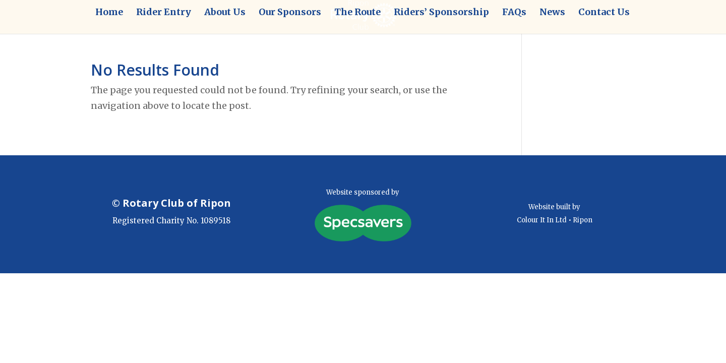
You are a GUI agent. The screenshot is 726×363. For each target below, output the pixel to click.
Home (109, 13)
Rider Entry (163, 13)
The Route (357, 13)
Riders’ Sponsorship (441, 13)
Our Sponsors (290, 13)
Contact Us (604, 13)
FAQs (514, 13)
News (552, 13)
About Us (225, 13)
